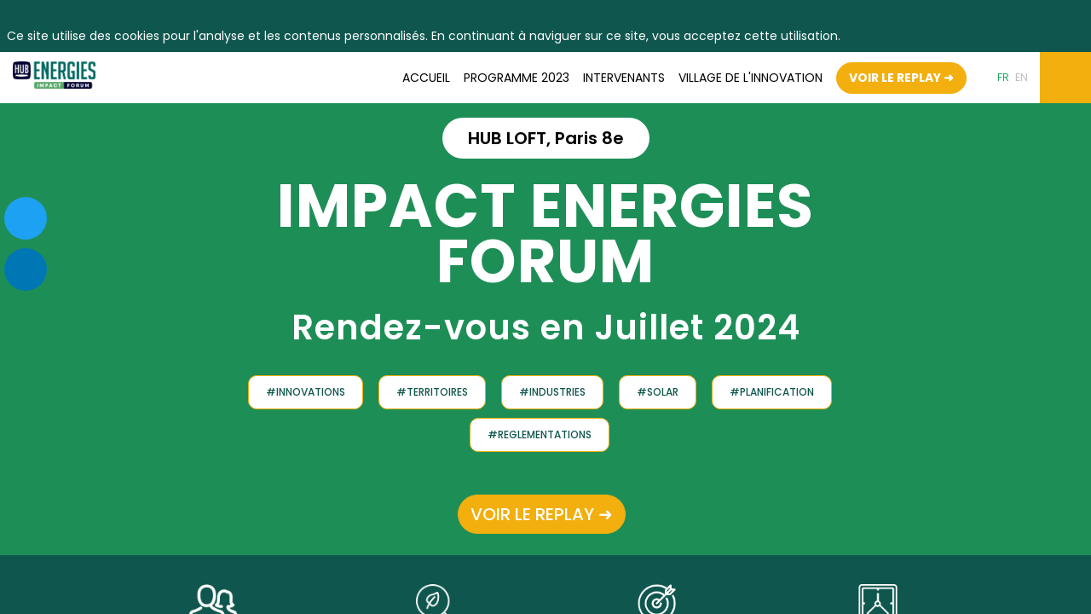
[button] (901, 77)
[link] (426, 77)
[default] (750, 77)
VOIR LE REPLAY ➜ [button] (541, 513)
